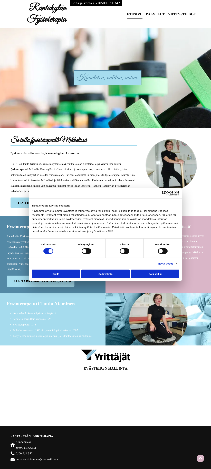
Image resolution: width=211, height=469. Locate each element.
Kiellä (55, 273)
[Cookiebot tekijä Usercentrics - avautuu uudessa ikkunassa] (164, 193)
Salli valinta (106, 273)
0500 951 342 (24, 453)
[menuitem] (134, 14)
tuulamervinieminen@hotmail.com (37, 459)
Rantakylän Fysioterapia (46, 13)
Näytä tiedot (165, 263)
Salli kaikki (155, 273)
